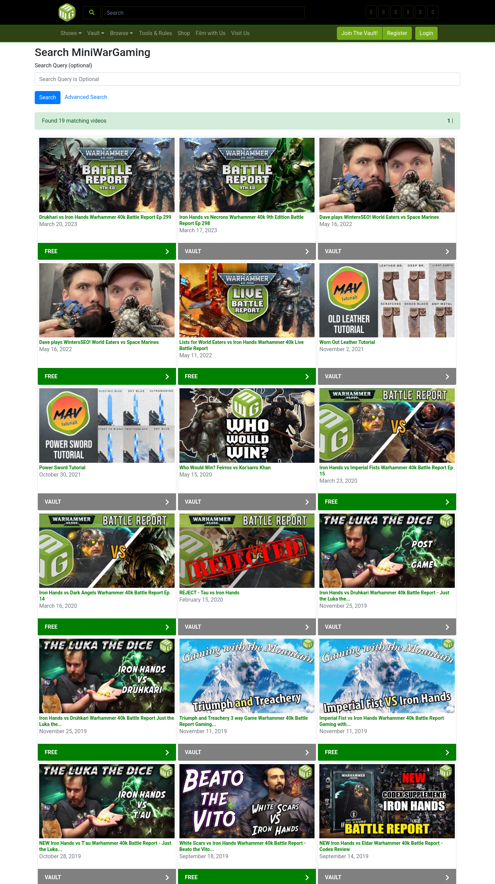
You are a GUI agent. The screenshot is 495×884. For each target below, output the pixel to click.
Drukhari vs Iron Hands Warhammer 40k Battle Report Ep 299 (105, 217)
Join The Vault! (359, 33)
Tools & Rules (155, 33)
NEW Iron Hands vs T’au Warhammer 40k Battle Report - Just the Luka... (105, 846)
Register (397, 33)
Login (426, 33)
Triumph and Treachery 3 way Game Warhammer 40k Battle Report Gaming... (243, 721)
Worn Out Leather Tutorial (347, 342)
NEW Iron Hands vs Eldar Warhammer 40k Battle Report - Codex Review (380, 846)
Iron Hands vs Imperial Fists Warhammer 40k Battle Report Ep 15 (386, 471)
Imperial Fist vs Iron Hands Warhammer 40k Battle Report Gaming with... (381, 721)
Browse (121, 33)
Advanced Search (86, 97)
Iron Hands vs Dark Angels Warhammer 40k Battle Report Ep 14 (104, 596)
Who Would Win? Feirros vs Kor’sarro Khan (225, 467)
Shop (184, 33)
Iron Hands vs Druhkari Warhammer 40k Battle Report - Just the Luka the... (384, 596)
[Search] (203, 12)
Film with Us (211, 33)
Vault (95, 33)
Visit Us (240, 33)
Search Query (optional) (63, 65)
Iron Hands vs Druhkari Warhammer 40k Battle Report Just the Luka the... (106, 721)
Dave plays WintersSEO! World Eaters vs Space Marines (379, 217)
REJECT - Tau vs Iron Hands (209, 592)
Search (47, 97)
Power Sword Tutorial (62, 467)
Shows (71, 33)
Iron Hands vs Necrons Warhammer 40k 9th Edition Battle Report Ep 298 (241, 220)
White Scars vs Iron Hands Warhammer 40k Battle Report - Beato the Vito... (242, 846)
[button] (371, 12)
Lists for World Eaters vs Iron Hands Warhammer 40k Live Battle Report (241, 345)
